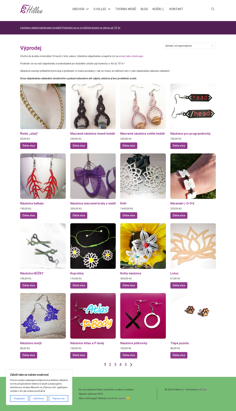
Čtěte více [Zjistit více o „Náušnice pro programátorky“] (179, 145)
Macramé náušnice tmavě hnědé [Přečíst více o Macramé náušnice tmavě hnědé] (92, 133)
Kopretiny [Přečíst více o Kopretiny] (77, 273)
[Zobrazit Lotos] (193, 245)
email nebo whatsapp (131, 56)
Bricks (203, 389)
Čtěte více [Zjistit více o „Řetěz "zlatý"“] (28, 145)
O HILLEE (99, 9)
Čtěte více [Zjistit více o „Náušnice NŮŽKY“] (28, 285)
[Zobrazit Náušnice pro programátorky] (193, 106)
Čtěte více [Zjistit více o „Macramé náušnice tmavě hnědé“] (79, 145)
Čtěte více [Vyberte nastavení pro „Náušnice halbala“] (28, 215)
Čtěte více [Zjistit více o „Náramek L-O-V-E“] (179, 215)
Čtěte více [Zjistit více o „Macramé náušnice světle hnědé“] (129, 145)
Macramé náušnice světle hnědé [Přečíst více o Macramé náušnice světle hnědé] (142, 133)
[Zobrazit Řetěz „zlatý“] (43, 106)
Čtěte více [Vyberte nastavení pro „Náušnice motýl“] (28, 355)
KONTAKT (176, 9)
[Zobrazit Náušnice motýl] (43, 315)
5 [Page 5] (126, 364)
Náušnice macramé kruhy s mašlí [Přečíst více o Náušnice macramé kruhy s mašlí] (93, 203)
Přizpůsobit (19, 398)
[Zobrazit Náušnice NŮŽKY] (43, 245)
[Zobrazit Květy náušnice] (143, 245)
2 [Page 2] (110, 364)
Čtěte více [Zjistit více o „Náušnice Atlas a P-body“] (79, 355)
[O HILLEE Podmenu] (109, 9)
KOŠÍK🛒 (158, 9)
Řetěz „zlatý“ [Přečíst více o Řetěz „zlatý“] (29, 133)
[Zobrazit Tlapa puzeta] (193, 315)
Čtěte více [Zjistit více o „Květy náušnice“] (129, 285)
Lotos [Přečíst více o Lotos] (174, 273)
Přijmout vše (59, 398)
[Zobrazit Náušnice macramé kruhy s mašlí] (93, 176)
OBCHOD (78, 9)
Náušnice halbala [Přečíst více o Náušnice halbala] (31, 203)
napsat (122, 398)
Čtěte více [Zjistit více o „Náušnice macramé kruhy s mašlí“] (79, 215)
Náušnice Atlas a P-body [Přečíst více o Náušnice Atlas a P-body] (87, 343)
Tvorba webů (125, 9)
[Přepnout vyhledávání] (212, 9)
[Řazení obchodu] (189, 46)
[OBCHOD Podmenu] (87, 9)
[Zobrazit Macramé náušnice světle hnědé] (143, 106)
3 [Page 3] (115, 364)
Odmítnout (38, 398)
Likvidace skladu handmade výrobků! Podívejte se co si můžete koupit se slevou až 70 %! (70, 27)
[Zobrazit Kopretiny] (93, 245)
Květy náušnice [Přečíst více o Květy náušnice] (130, 273)
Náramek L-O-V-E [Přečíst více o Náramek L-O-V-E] (182, 203)
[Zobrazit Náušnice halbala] (43, 176)
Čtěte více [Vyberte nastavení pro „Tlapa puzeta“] (179, 355)
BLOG (144, 9)
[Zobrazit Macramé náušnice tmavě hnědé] (93, 106)
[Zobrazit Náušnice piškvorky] (143, 315)
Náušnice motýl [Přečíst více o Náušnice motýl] (31, 343)
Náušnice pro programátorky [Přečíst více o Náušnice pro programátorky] (190, 133)
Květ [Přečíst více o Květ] (123, 203)
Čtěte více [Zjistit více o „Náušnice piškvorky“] (129, 355)
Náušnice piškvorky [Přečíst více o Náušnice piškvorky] (133, 343)
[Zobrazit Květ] (143, 176)
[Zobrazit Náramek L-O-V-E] (193, 176)
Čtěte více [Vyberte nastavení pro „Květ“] (129, 215)
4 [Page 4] (120, 364)
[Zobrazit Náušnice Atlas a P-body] (93, 315)
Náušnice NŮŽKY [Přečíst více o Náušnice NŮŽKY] (31, 273)
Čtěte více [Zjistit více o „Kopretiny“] (79, 285)
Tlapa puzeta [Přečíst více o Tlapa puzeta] (179, 343)
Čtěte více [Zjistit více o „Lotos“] (179, 285)
